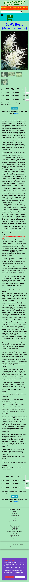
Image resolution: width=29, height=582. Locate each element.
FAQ (14, 517)
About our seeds (14, 535)
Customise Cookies (20, 577)
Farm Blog (14, 538)
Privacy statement (14, 547)
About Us (14, 533)
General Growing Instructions (9, 287)
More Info (16, 113)
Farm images (14, 537)
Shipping (14, 520)
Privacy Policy (14, 513)
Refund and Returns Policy (14, 522)
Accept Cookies (10, 577)
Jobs (14, 518)
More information (13, 574)
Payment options (14, 515)
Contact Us (14, 511)
